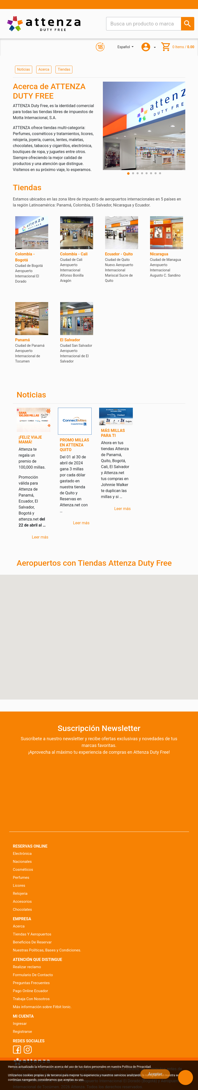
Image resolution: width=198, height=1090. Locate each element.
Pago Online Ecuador (30, 991)
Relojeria (20, 893)
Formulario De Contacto (33, 975)
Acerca (43, 69)
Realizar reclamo (27, 967)
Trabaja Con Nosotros (31, 999)
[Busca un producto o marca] (187, 23)
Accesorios (22, 901)
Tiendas (64, 69)
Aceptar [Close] (155, 1074)
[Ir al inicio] (44, 23)
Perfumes (21, 877)
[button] (111, 619)
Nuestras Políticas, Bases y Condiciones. (47, 950)
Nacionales (22, 861)
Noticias (23, 69)
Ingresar (20, 1023)
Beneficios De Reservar (32, 942)
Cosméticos (23, 869)
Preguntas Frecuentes (31, 983)
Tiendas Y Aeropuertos (32, 934)
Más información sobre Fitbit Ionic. (42, 1007)
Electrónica (22, 853)
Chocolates (22, 909)
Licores (19, 885)
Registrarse (22, 1031)
